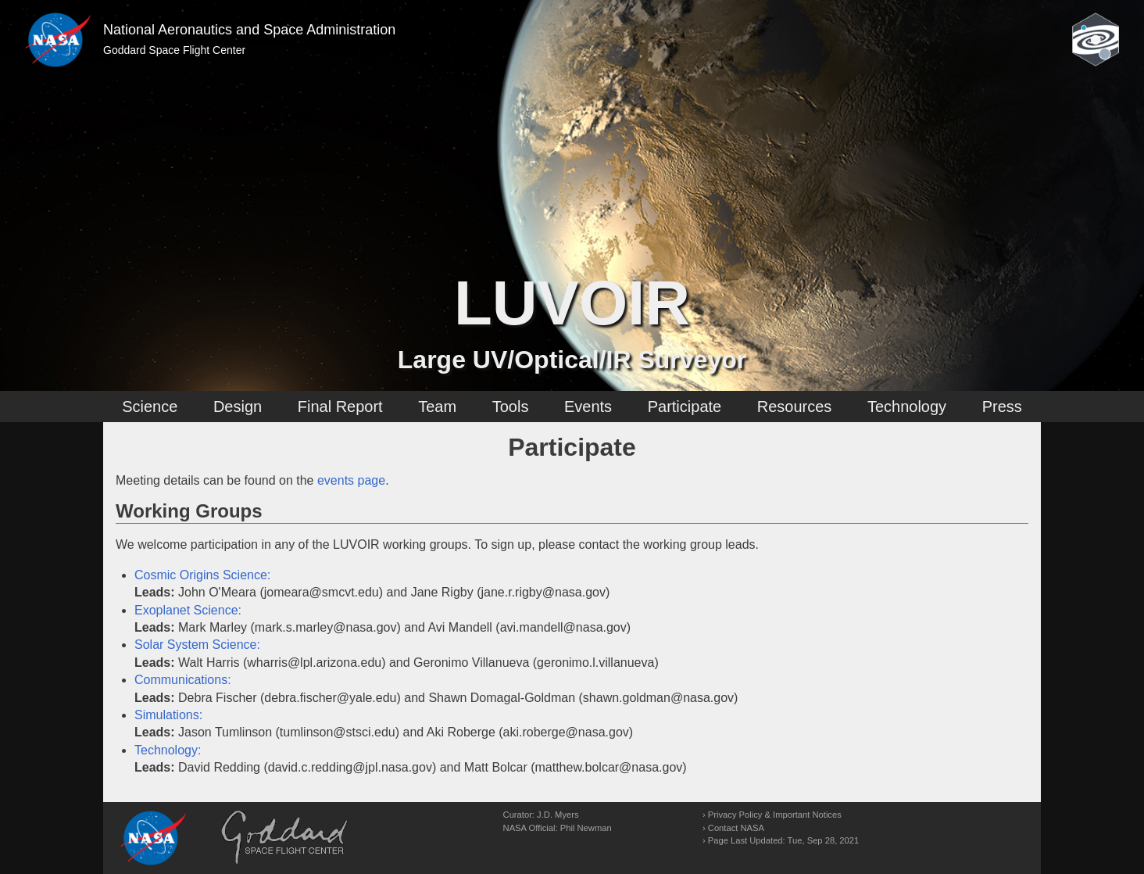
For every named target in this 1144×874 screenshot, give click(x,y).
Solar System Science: (197, 644)
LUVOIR (572, 303)
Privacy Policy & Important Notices (775, 814)
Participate (685, 406)
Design (237, 406)
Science (149, 406)
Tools (510, 406)
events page (351, 480)
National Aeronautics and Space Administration (249, 30)
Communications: (182, 679)
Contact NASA (736, 828)
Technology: (167, 750)
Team (437, 406)
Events (588, 406)
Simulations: (168, 715)
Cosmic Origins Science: (202, 575)
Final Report (340, 406)
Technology (906, 406)
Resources (794, 406)
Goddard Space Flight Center (174, 50)
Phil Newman (586, 828)
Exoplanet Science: (187, 610)
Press (1002, 406)
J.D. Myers (557, 814)
